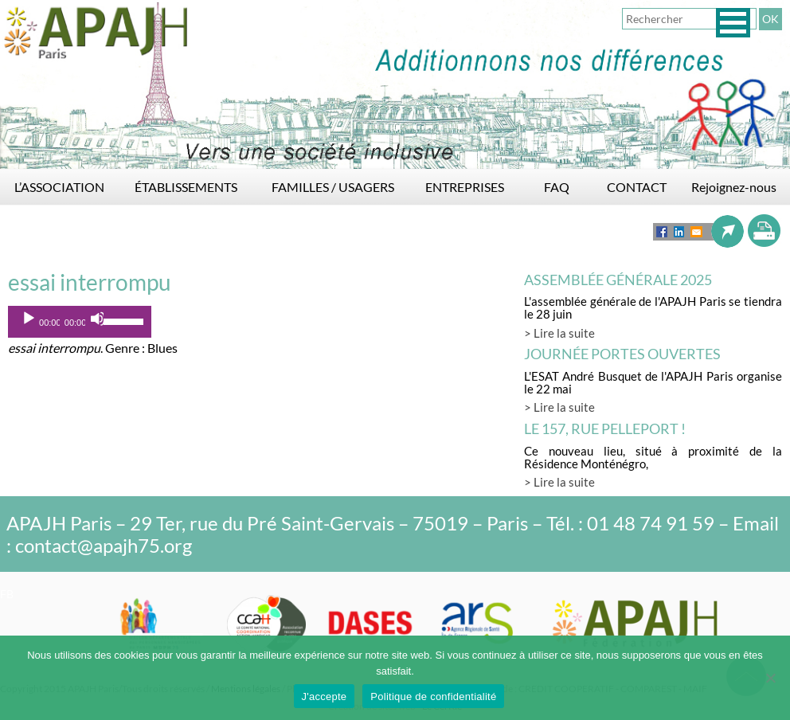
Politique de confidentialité (433, 696)
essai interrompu (89, 281)
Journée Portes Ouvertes (622, 353)
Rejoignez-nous (733, 186)
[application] (79, 322)
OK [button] (770, 18)
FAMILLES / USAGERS (333, 186)
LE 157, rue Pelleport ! (605, 428)
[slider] (123, 320)
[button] (733, 22)
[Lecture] (29, 319)
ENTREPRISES (464, 186)
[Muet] (98, 319)
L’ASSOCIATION (59, 186)
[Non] (770, 678)
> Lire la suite (559, 333)
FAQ (556, 186)
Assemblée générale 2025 (618, 279)
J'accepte (324, 696)
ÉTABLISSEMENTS (186, 186)
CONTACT (637, 186)
